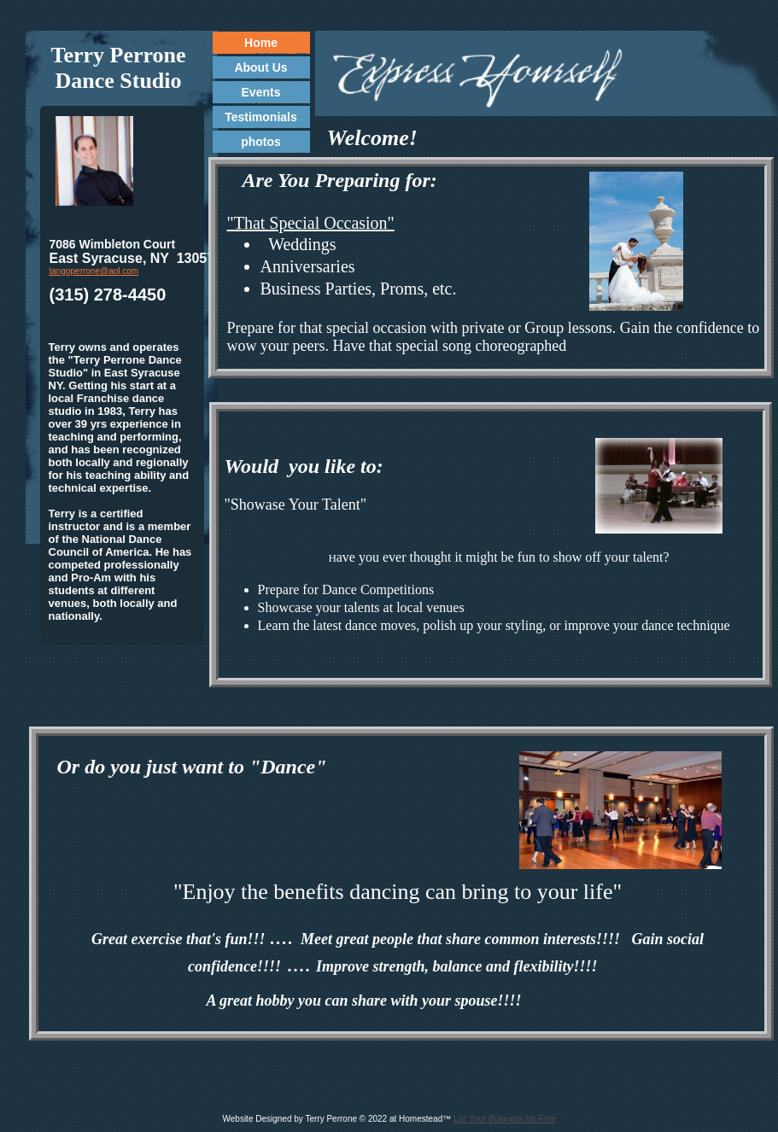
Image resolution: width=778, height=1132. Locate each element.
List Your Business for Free (504, 1118)
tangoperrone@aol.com (94, 271)
